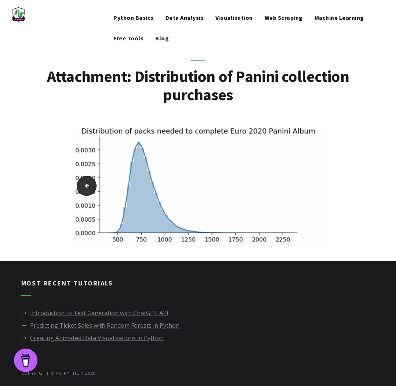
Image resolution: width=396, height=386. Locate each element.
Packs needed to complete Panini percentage (83, 186)
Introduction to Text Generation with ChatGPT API (99, 313)
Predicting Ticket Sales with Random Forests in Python (104, 325)
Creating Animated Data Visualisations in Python (97, 338)
